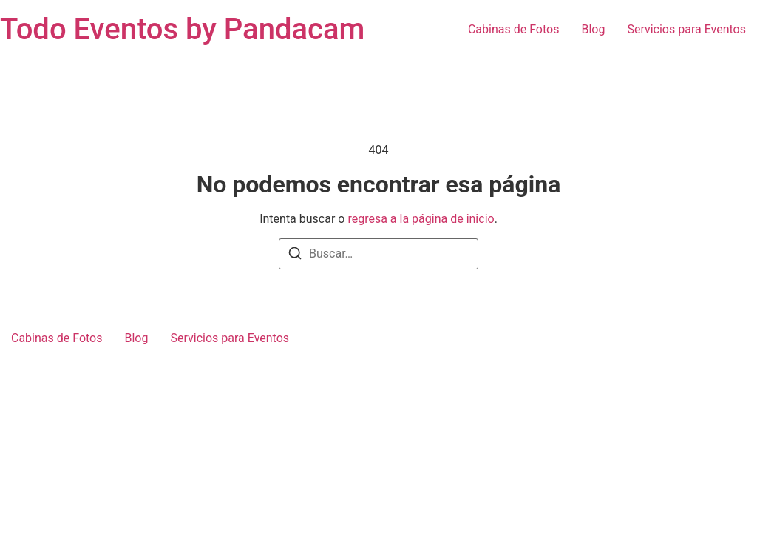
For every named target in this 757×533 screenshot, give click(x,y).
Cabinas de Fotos (514, 29)
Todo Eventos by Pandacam (182, 29)
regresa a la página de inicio (420, 219)
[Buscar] (295, 256)
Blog (593, 29)
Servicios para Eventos (686, 29)
